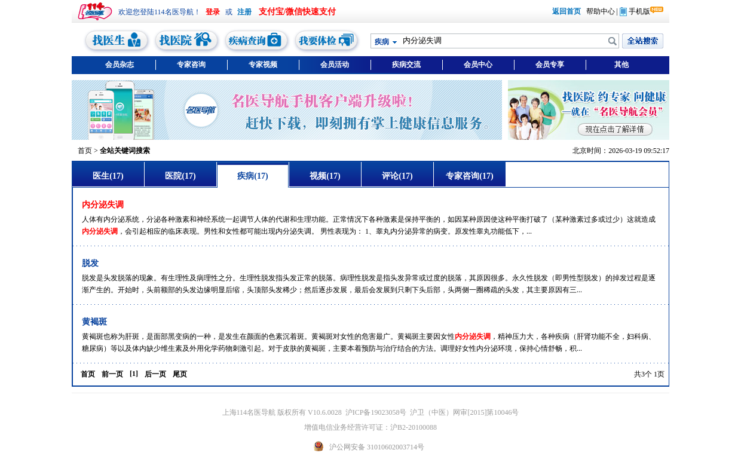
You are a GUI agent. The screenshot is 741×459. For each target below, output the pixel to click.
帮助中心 (600, 11)
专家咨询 (191, 64)
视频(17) (325, 176)
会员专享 (549, 64)
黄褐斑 (94, 321)
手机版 (635, 11)
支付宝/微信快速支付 (297, 11)
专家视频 (263, 64)
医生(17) (108, 176)
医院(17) (180, 176)
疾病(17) (252, 176)
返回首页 (566, 11)
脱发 (90, 263)
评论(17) (397, 176)
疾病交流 (406, 64)
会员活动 (334, 64)
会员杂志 (119, 64)
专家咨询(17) (469, 176)
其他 (621, 64)
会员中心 (478, 64)
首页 (85, 150)
